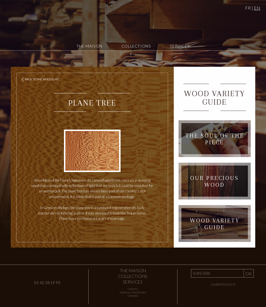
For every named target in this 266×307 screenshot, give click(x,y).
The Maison (89, 46)
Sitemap (132, 295)
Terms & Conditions (132, 292)
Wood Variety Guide (214, 98)
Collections (136, 46)
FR (248, 7)
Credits (133, 289)
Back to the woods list (40, 79)
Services (180, 46)
